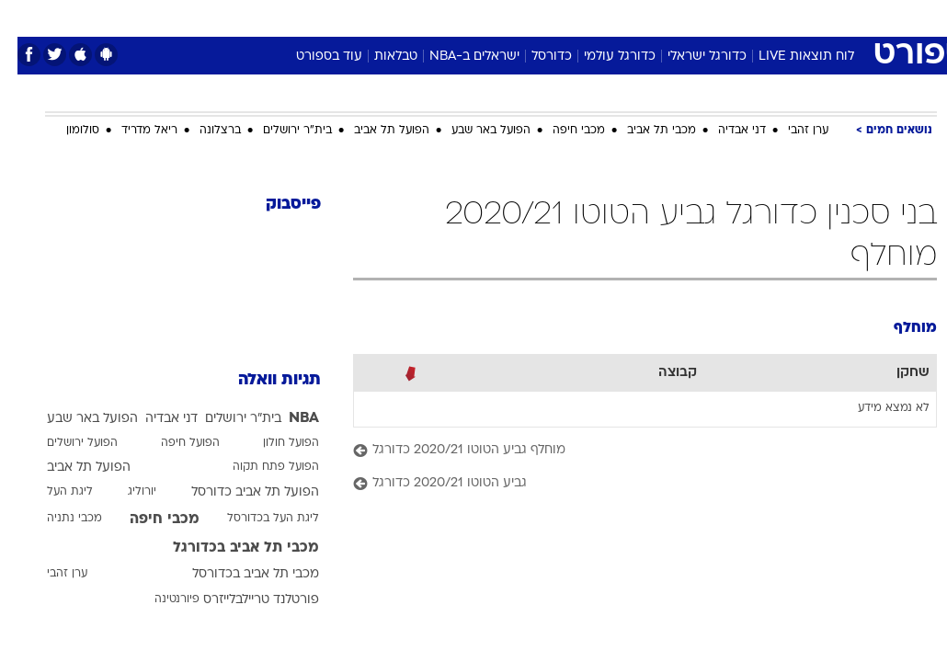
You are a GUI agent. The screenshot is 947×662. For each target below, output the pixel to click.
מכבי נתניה (57, 518)
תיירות (396, 17)
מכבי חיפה (561, 130)
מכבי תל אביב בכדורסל (238, 574)
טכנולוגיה (332, 17)
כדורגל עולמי (602, 57)
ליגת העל (52, 491)
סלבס (600, 17)
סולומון (65, 130)
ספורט (709, 17)
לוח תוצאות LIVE (789, 57)
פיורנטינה (159, 599)
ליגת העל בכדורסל (256, 518)
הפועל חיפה (172, 443)
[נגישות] (25, 17)
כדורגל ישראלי (689, 57)
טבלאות (378, 57)
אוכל (507, 17)
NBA (286, 418)
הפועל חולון (273, 443)
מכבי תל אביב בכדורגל (228, 548)
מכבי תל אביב (644, 130)
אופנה (270, 17)
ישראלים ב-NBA (457, 57)
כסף (553, 17)
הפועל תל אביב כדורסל (238, 492)
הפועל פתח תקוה (258, 467)
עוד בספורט (312, 57)
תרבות (653, 17)
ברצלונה (202, 130)
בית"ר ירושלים (279, 130)
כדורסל (534, 57)
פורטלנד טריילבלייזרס (244, 600)
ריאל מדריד (132, 130)
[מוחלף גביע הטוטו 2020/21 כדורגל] (627, 451)
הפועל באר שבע (473, 130)
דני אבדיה (724, 130)
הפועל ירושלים (64, 443)
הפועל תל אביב (374, 130)
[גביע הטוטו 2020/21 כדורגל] (627, 484)
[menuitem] (755, 17)
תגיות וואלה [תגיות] (262, 380)
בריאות (454, 17)
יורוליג (124, 491)
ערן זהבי (790, 130)
